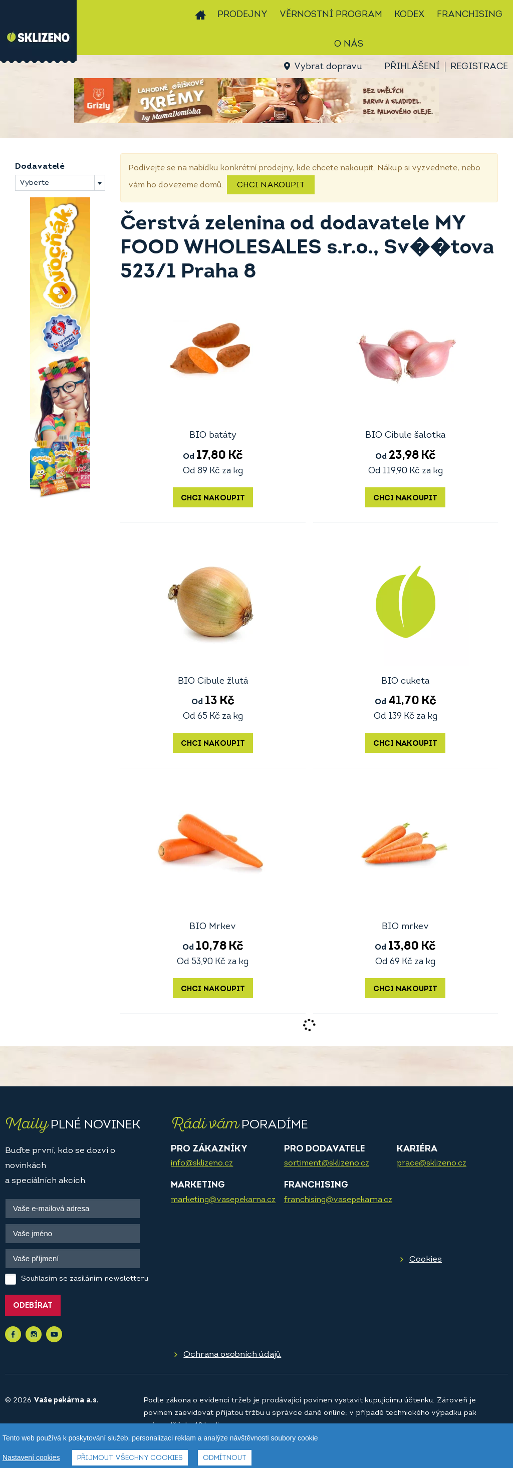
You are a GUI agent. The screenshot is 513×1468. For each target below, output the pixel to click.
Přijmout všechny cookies (130, 1458)
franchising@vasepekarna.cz (338, 1200)
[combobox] (60, 183)
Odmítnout (224, 1458)
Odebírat (33, 1306)
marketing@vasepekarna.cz (223, 1200)
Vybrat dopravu (328, 67)
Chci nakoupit (271, 185)
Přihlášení (412, 67)
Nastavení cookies (31, 1457)
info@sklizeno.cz (202, 1163)
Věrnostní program (331, 15)
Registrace (479, 67)
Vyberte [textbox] (34, 183)
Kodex (409, 15)
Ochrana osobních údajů (232, 1354)
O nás (348, 44)
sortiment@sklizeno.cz (326, 1163)
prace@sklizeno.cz (431, 1163)
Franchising (469, 15)
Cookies (425, 1259)
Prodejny (242, 15)
